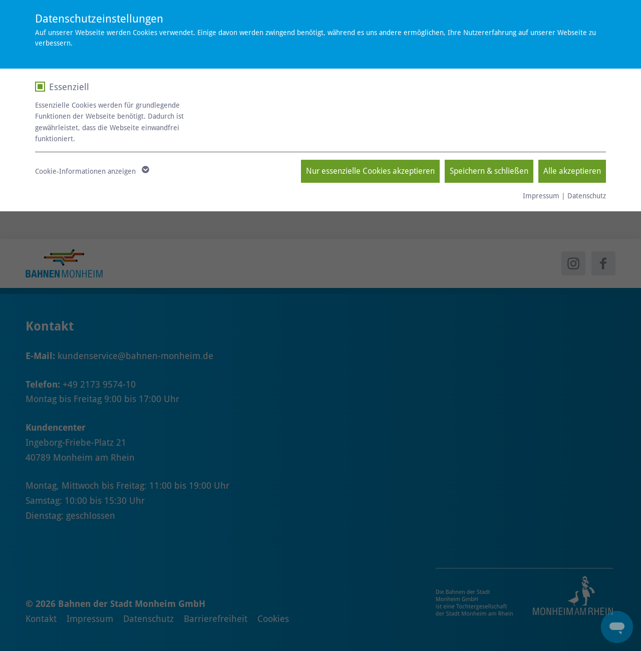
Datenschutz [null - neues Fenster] (586, 196)
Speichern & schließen (489, 171)
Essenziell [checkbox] (69, 87)
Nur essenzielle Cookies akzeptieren (370, 171)
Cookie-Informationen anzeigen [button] (91, 171)
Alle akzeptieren (572, 171)
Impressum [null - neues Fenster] (541, 196)
